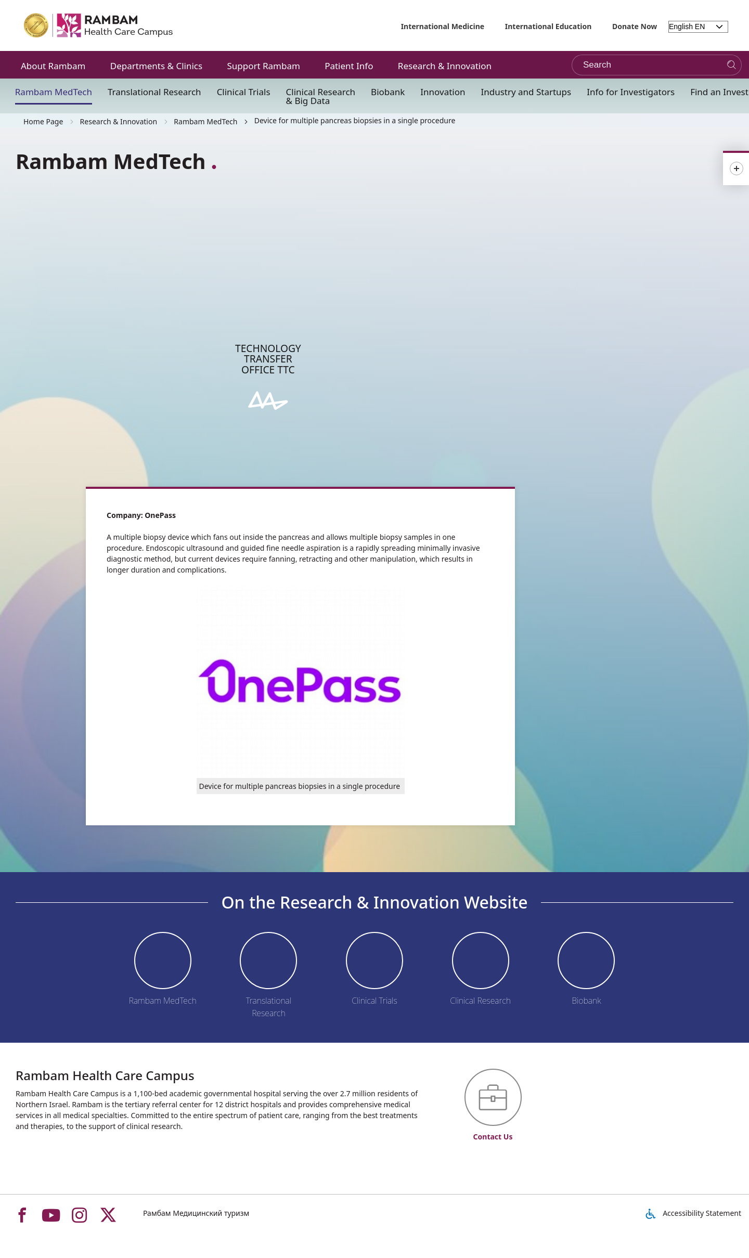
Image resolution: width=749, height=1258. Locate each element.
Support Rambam (263, 66)
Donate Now (634, 26)
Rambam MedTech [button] (53, 92)
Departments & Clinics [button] (156, 66)
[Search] (731, 65)
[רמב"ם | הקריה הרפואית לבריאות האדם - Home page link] (99, 25)
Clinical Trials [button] (243, 92)
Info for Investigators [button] (631, 92)
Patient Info (349, 66)
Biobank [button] (388, 92)
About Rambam (53, 66)
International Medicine (443, 26)
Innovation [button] (442, 92)
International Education (548, 26)
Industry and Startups (526, 92)
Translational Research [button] (154, 92)
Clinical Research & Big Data (321, 96)
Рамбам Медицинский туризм (196, 1213)
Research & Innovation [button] (445, 66)
